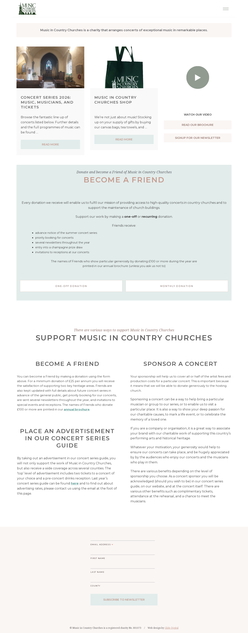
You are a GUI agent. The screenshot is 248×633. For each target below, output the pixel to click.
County (95, 586)
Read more (50, 144)
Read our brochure (198, 125)
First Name (97, 558)
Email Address (101, 545)
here (75, 483)
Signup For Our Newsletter (197, 138)
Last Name (97, 572)
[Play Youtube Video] (198, 65)
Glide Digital (171, 628)
